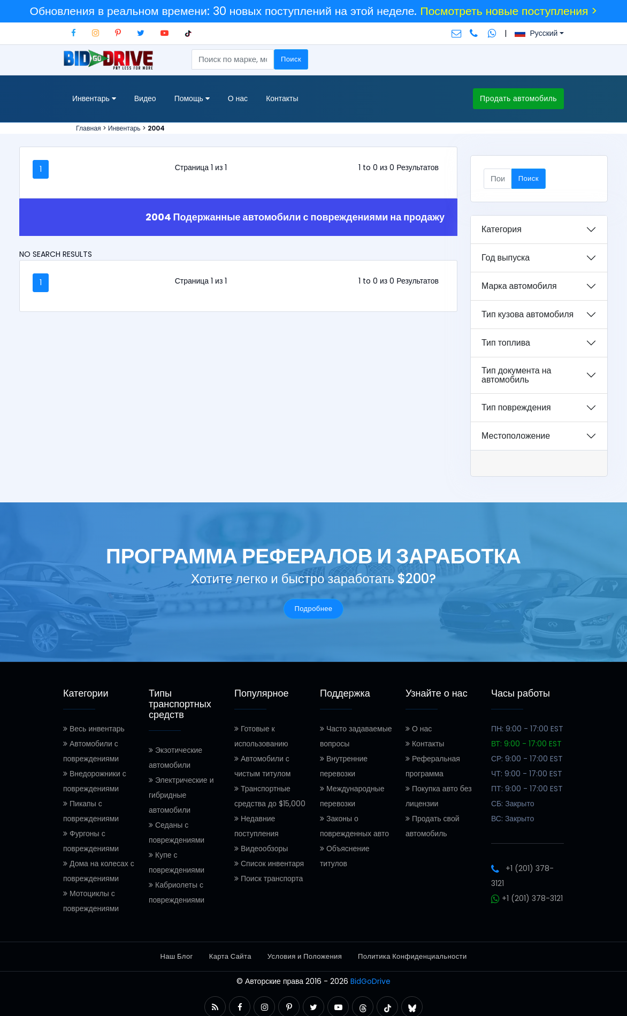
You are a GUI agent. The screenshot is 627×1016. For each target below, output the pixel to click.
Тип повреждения (516, 407)
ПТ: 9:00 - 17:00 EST (527, 788)
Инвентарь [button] (94, 98)
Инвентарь (124, 128)
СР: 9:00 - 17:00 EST (527, 758)
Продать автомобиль (518, 98)
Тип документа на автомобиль (516, 375)
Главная (88, 128)
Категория (501, 229)
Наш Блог (176, 956)
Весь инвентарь (94, 728)
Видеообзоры (261, 848)
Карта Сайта (230, 956)
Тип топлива (505, 343)
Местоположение (515, 436)
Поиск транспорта (268, 878)
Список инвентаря (269, 863)
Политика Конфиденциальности (412, 956)
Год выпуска (505, 257)
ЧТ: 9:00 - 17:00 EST (526, 773)
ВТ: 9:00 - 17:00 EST (526, 743)
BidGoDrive (370, 981)
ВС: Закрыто (512, 818)
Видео (145, 98)
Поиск (291, 59)
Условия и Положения (304, 956)
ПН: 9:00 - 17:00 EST (527, 728)
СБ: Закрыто (512, 803)
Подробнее (314, 609)
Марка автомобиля (519, 286)
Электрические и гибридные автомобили (181, 795)
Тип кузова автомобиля (527, 314)
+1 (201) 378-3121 (527, 898)
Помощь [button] (192, 98)
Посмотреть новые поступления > (508, 11)
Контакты (282, 98)
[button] (215, 1007)
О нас (238, 98)
